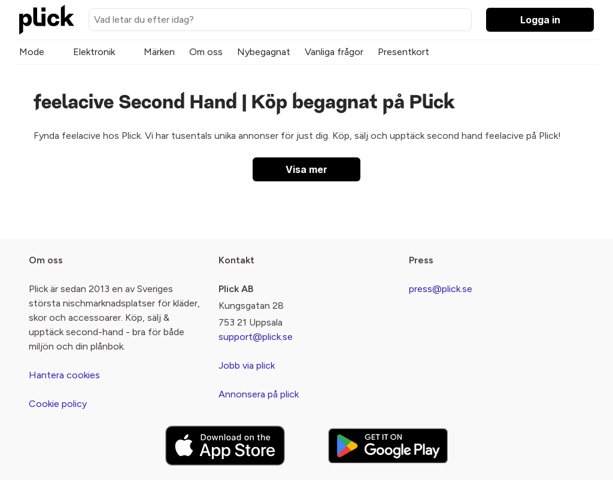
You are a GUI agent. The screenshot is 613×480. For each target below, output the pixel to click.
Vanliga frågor (334, 51)
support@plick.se (256, 336)
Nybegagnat (263, 51)
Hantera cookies (64, 375)
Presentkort (403, 51)
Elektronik (94, 51)
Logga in (540, 20)
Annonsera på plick (259, 394)
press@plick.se (440, 288)
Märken (159, 51)
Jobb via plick (247, 365)
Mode (31, 51)
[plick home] (46, 20)
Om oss (206, 51)
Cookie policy (58, 403)
